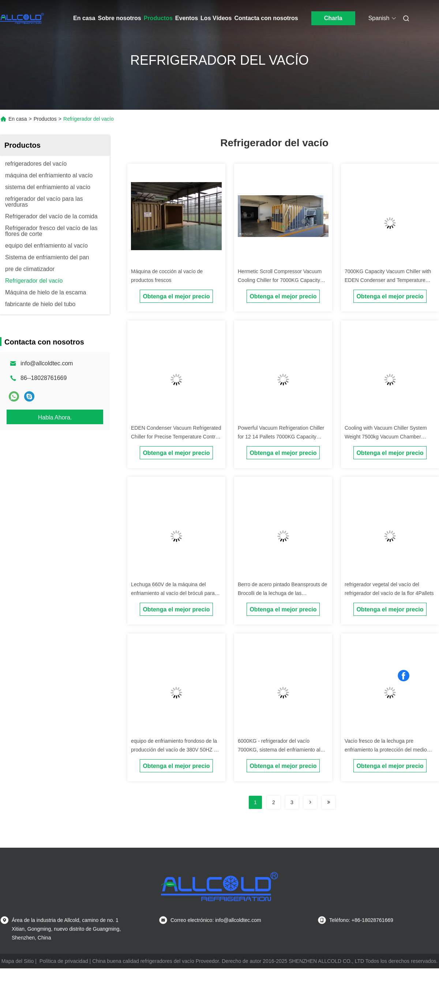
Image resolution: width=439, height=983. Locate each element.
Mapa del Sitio (17, 961)
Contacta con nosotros (266, 18)
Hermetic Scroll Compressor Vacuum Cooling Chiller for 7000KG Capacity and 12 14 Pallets (280, 280)
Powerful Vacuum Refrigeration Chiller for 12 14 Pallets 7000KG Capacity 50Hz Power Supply (281, 436)
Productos (158, 18)
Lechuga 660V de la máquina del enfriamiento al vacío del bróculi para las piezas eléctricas (173, 593)
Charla (333, 18)
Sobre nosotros (119, 18)
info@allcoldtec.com (46, 363)
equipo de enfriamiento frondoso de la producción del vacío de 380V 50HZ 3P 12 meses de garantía (175, 749)
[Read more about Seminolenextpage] (310, 802)
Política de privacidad (64, 961)
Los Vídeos (216, 18)
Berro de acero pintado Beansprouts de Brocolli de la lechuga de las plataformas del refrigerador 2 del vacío (282, 593)
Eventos (186, 18)
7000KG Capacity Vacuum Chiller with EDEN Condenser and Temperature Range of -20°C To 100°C (388, 280)
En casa (84, 18)
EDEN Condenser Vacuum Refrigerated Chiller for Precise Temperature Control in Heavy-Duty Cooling (176, 436)
